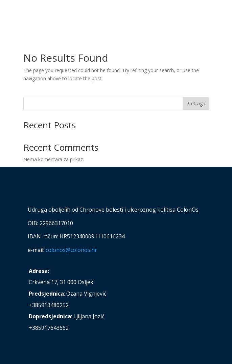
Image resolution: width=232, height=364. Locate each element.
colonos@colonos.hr (71, 250)
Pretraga (195, 103)
